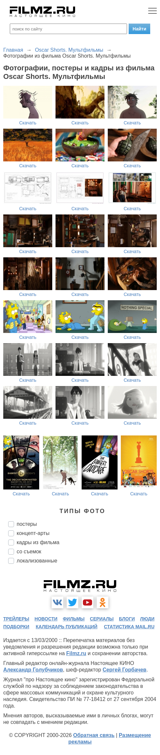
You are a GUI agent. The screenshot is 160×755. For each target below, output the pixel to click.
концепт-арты (33, 533)
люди (147, 618)
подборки (16, 626)
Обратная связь (94, 735)
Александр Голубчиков (33, 669)
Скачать (28, 122)
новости (46, 618)
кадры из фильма (38, 542)
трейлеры (16, 618)
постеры (27, 524)
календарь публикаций (67, 626)
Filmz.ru (76, 653)
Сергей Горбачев (124, 669)
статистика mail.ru (129, 626)
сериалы (102, 618)
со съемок (29, 551)
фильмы (74, 618)
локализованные (37, 560)
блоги (127, 618)
